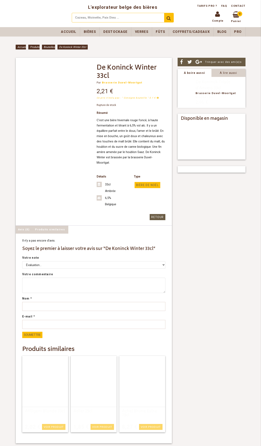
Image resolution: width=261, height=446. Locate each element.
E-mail (28, 316)
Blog (222, 32)
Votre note (30, 257)
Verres (141, 32)
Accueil (68, 32)
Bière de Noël (146, 184)
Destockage (115, 32)
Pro (238, 32)
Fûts (160, 32)
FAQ (224, 5)
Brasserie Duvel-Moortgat (122, 82)
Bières (90, 32)
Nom (27, 298)
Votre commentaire (37, 274)
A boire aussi (194, 72)
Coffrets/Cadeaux (191, 32)
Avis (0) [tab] (24, 229)
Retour (158, 217)
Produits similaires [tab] (50, 229)
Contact (238, 5)
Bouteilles (49, 47)
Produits (35, 47)
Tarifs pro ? (207, 5)
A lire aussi (228, 72)
